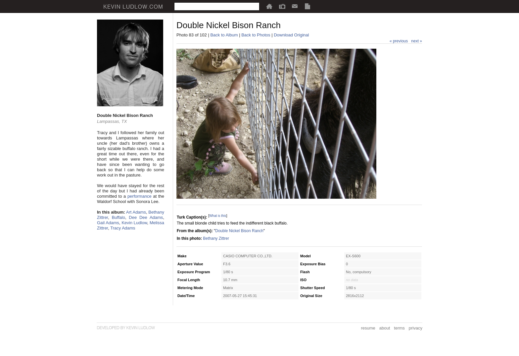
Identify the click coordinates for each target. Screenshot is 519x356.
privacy (415, 328)
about (384, 328)
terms (399, 328)
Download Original (291, 34)
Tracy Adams (122, 228)
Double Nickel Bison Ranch (239, 231)
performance (139, 196)
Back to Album (224, 34)
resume (368, 328)
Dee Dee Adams (146, 217)
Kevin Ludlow (134, 222)
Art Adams (136, 212)
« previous (399, 41)
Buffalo (118, 217)
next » (416, 41)
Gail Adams (108, 222)
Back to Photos (255, 34)
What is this (217, 216)
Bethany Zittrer (216, 238)
